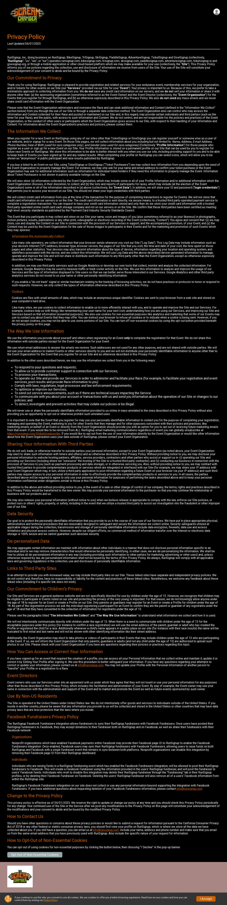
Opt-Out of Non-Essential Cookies (35, 855)
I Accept (206, 899)
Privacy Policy (50, 900)
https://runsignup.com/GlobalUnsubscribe (33, 433)
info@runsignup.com (91, 665)
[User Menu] (216, 12)
